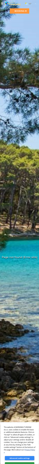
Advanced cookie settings (20, 458)
